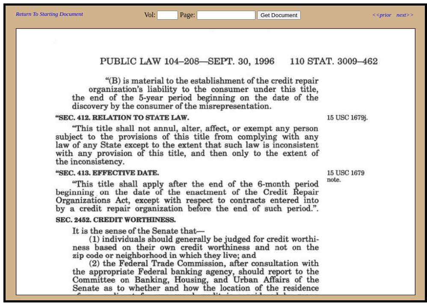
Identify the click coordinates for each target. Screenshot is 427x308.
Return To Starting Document (49, 14)
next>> (405, 15)
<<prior (381, 15)
